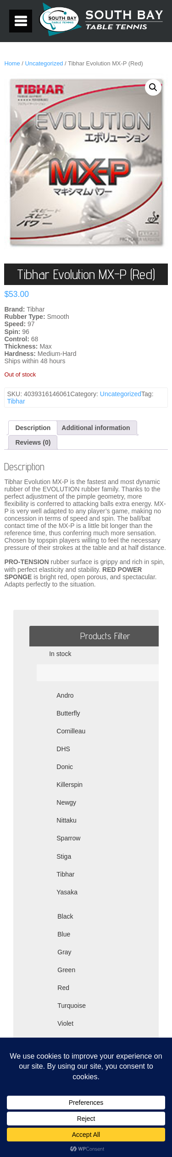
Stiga (63, 856)
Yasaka (67, 892)
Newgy (66, 802)
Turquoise (71, 1005)
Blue (63, 934)
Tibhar (16, 401)
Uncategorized (44, 63)
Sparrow (68, 838)
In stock (60, 653)
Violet (65, 1023)
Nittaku (66, 820)
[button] (153, 87)
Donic (64, 766)
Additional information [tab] (95, 427)
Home (12, 63)
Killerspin (69, 784)
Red (63, 987)
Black (65, 916)
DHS (63, 749)
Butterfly (68, 713)
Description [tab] (32, 427)
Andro (64, 695)
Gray (64, 952)
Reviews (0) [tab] (32, 442)
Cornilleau (70, 731)
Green (66, 970)
